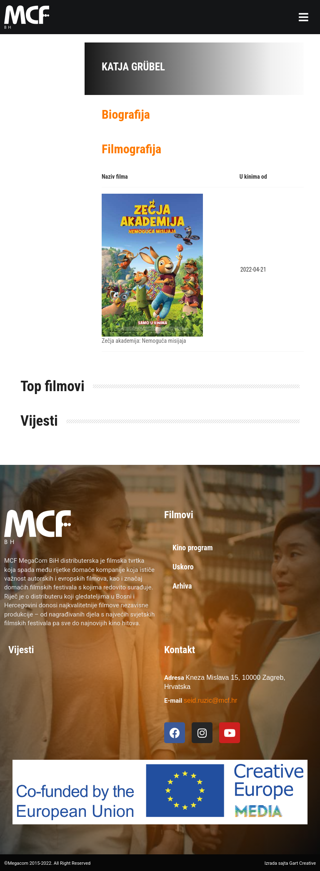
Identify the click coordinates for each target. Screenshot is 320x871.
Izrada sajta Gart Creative (290, 863)
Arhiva (182, 585)
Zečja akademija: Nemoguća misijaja (144, 340)
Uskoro (183, 566)
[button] (303, 17)
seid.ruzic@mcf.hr (210, 700)
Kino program (192, 547)
